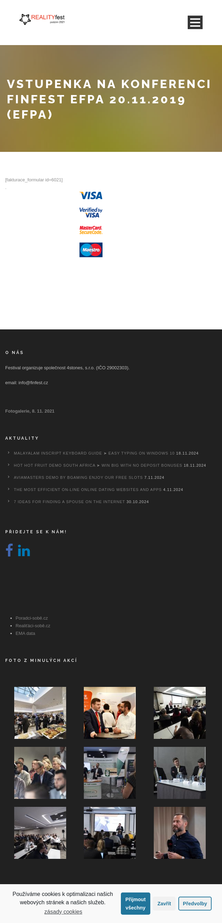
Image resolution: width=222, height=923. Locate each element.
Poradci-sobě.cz (32, 618)
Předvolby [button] (195, 903)
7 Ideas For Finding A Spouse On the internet (69, 502)
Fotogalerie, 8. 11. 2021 (29, 411)
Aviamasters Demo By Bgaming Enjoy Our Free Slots (78, 477)
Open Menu (195, 22)
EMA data (25, 633)
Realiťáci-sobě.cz (33, 625)
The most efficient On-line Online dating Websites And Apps (88, 490)
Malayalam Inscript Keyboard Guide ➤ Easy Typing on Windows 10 (94, 453)
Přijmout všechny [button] (135, 904)
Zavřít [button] (164, 903)
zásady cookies (63, 912)
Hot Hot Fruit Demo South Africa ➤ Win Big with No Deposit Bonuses (98, 465)
